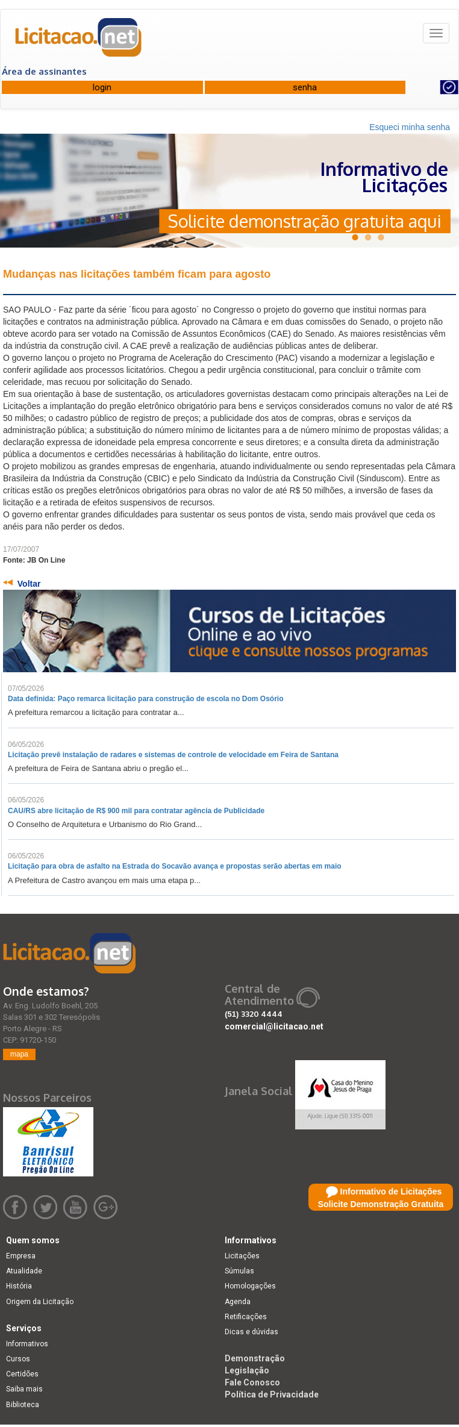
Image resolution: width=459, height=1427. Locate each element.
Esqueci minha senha (409, 127)
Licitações (242, 1256)
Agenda (238, 1301)
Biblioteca (22, 1404)
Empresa (21, 1256)
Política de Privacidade (272, 1394)
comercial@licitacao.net (274, 1026)
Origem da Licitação (39, 1301)
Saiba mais (24, 1389)
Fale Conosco (252, 1382)
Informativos (27, 1344)
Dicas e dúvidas (251, 1332)
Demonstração (255, 1358)
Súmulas (239, 1271)
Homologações (250, 1286)
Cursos (18, 1359)
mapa (19, 1054)
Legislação (247, 1370)
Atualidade (24, 1271)
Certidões (22, 1374)
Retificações (246, 1317)
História (19, 1286)
